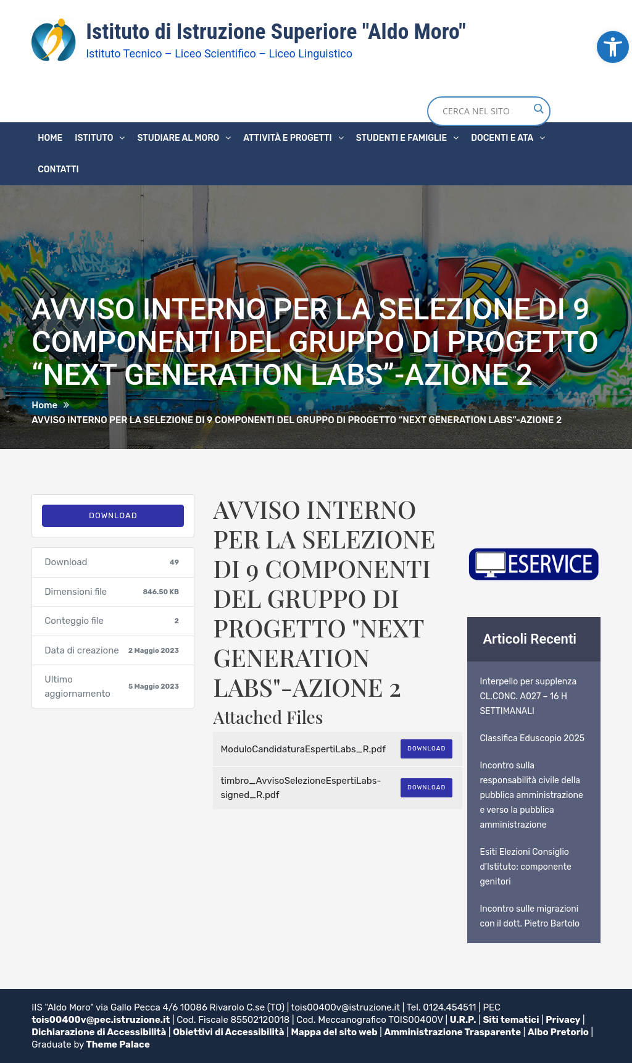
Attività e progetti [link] (287, 138)
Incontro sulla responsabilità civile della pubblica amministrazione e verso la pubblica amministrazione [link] (531, 795)
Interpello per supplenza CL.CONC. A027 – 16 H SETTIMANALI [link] (528, 696)
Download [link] (113, 515)
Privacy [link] (563, 1019)
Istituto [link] (94, 138)
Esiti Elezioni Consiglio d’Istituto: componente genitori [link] (525, 867)
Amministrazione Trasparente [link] (453, 1032)
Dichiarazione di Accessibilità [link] (99, 1032)
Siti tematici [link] (511, 1019)
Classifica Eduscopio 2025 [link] (532, 738)
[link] (613, 47)
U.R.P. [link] (463, 1019)
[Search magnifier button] (538, 109)
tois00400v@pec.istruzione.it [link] (100, 1019)
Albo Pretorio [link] (559, 1032)
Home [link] (50, 138)
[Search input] (486, 111)
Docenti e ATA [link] (502, 138)
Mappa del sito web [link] (334, 1032)
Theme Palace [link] (118, 1044)
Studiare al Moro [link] (178, 138)
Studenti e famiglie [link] (401, 138)
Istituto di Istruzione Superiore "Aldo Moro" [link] (276, 31)
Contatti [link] (58, 169)
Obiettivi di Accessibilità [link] (229, 1032)
